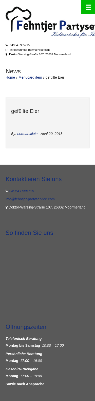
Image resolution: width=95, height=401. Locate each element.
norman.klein (27, 134)
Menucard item (30, 77)
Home (10, 77)
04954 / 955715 (20, 45)
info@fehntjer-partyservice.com (30, 49)
